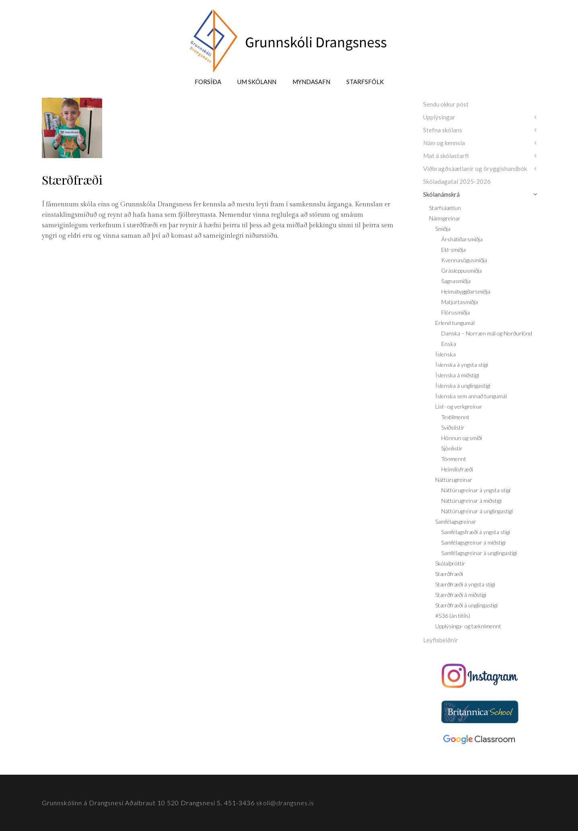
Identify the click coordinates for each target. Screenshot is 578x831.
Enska (448, 343)
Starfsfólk (365, 81)
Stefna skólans (442, 130)
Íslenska (445, 354)
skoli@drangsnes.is (285, 802)
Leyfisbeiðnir (440, 640)
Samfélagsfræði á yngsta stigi (475, 532)
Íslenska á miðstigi (457, 375)
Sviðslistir (453, 427)
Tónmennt (453, 458)
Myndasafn (311, 81)
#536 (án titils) (452, 615)
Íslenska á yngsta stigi (461, 364)
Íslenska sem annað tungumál (471, 396)
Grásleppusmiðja (461, 270)
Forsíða (208, 81)
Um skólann (256, 81)
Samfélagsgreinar (455, 521)
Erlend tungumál (455, 322)
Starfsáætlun (445, 207)
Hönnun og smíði (461, 437)
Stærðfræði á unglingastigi (466, 605)
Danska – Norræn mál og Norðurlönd (486, 333)
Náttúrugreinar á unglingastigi (477, 511)
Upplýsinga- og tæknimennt (468, 626)
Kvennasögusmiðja (464, 260)
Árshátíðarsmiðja (462, 239)
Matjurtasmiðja (459, 301)
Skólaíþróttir (450, 563)
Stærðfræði (449, 573)
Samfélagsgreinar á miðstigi (473, 542)
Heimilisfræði (457, 469)
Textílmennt (455, 416)
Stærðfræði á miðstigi (460, 594)
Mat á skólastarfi (446, 155)
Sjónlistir (452, 448)
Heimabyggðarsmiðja (465, 291)
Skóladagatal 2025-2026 (457, 181)
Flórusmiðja (455, 312)
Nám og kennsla (444, 142)
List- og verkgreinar (458, 406)
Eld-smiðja (453, 249)
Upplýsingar (439, 117)
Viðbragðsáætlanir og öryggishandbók (475, 168)
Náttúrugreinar (453, 479)
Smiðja (442, 228)
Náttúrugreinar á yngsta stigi (475, 490)
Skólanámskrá (441, 194)
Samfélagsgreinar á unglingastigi (479, 552)
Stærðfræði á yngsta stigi (465, 584)
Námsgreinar (445, 218)
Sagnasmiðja (456, 281)
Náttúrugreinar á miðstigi (471, 500)
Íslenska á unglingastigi (462, 385)
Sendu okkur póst (446, 104)
